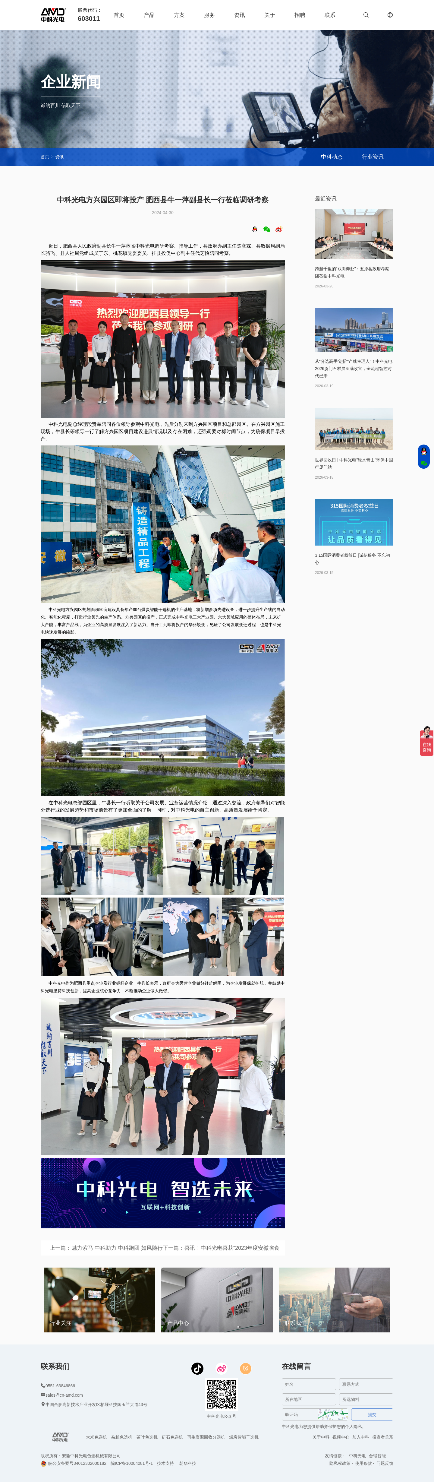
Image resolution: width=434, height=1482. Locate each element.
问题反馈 (384, 1463)
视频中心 (340, 1437)
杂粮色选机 (121, 1437)
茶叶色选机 (147, 1437)
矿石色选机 (172, 1437)
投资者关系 (382, 1437)
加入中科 (360, 1437)
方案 (179, 15)
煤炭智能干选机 (244, 1437)
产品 (149, 15)
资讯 (239, 15)
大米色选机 (96, 1437)
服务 (209, 15)
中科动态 (332, 157)
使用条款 (363, 1463)
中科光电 (357, 1455)
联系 (330, 15)
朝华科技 (187, 1463)
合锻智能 (377, 1455)
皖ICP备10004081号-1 (132, 1463)
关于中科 (321, 1437)
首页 (119, 15)
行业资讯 (373, 157)
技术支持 (165, 1463)
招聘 (299, 15)
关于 (269, 15)
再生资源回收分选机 (206, 1437)
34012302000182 (90, 1463)
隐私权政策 (340, 1463)
